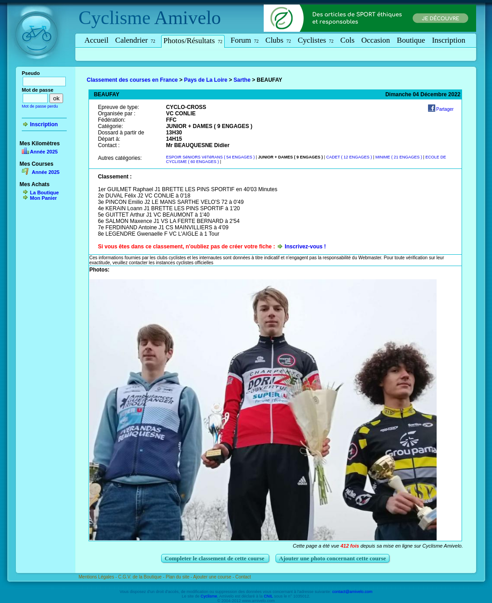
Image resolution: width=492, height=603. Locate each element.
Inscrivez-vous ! (305, 246)
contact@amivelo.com (352, 591)
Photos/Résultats (192, 40)
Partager (444, 109)
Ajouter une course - (214, 576)
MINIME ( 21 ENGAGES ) (399, 157)
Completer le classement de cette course (215, 558)
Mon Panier (43, 198)
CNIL (268, 596)
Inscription (449, 40)
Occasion (375, 40)
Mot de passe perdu (40, 106)
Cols (347, 40)
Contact (243, 576)
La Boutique (44, 192)
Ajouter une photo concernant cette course (332, 558)
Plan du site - (179, 576)
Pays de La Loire (205, 80)
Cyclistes (316, 40)
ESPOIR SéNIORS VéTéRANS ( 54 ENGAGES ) (211, 157)
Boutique (411, 40)
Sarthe (242, 80)
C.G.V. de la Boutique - (142, 576)
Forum (245, 40)
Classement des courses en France (132, 80)
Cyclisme (115, 17)
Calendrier (135, 40)
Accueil (96, 40)
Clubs (278, 40)
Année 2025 (44, 151)
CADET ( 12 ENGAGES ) (349, 157)
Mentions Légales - (98, 576)
